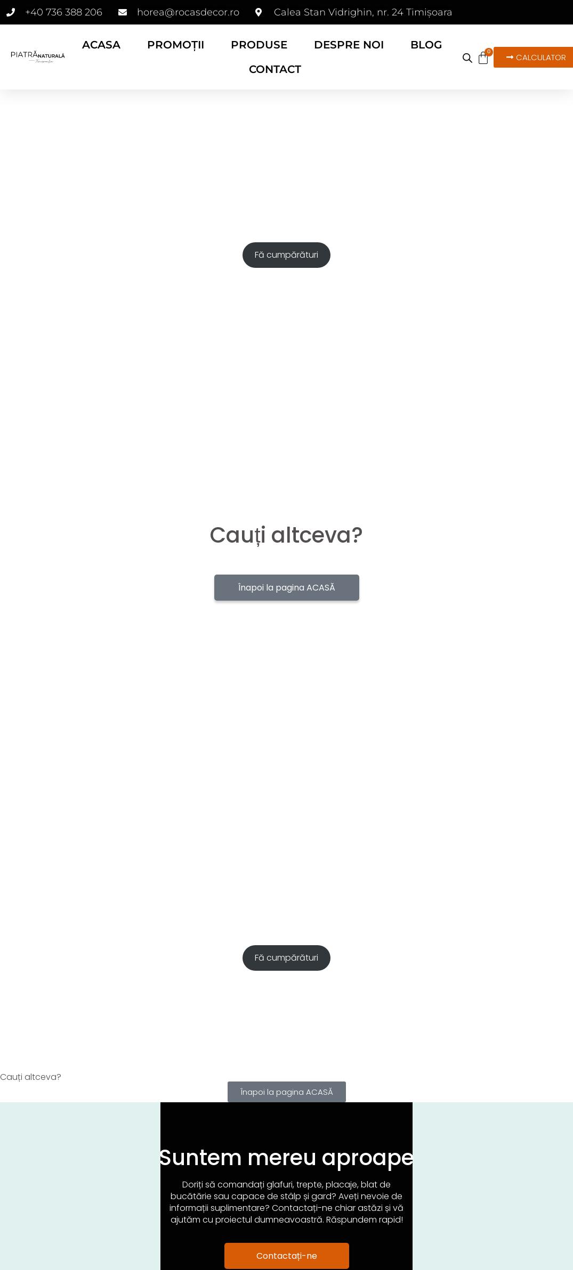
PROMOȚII (175, 44)
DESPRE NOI (349, 44)
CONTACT (275, 69)
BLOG (426, 44)
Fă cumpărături (286, 255)
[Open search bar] (467, 58)
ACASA (101, 44)
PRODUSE (259, 44)
